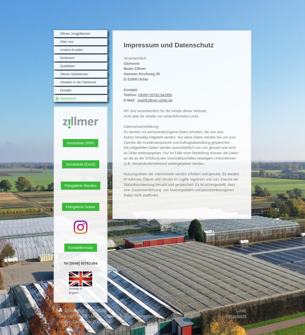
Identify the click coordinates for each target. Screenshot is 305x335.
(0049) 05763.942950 (155, 95)
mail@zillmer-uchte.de (155, 100)
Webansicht (235, 316)
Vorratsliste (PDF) (80, 143)
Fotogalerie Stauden (81, 186)
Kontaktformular (80, 248)
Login (241, 310)
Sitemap (98, 310)
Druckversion (74, 310)
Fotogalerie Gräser (81, 207)
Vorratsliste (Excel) (81, 164)
